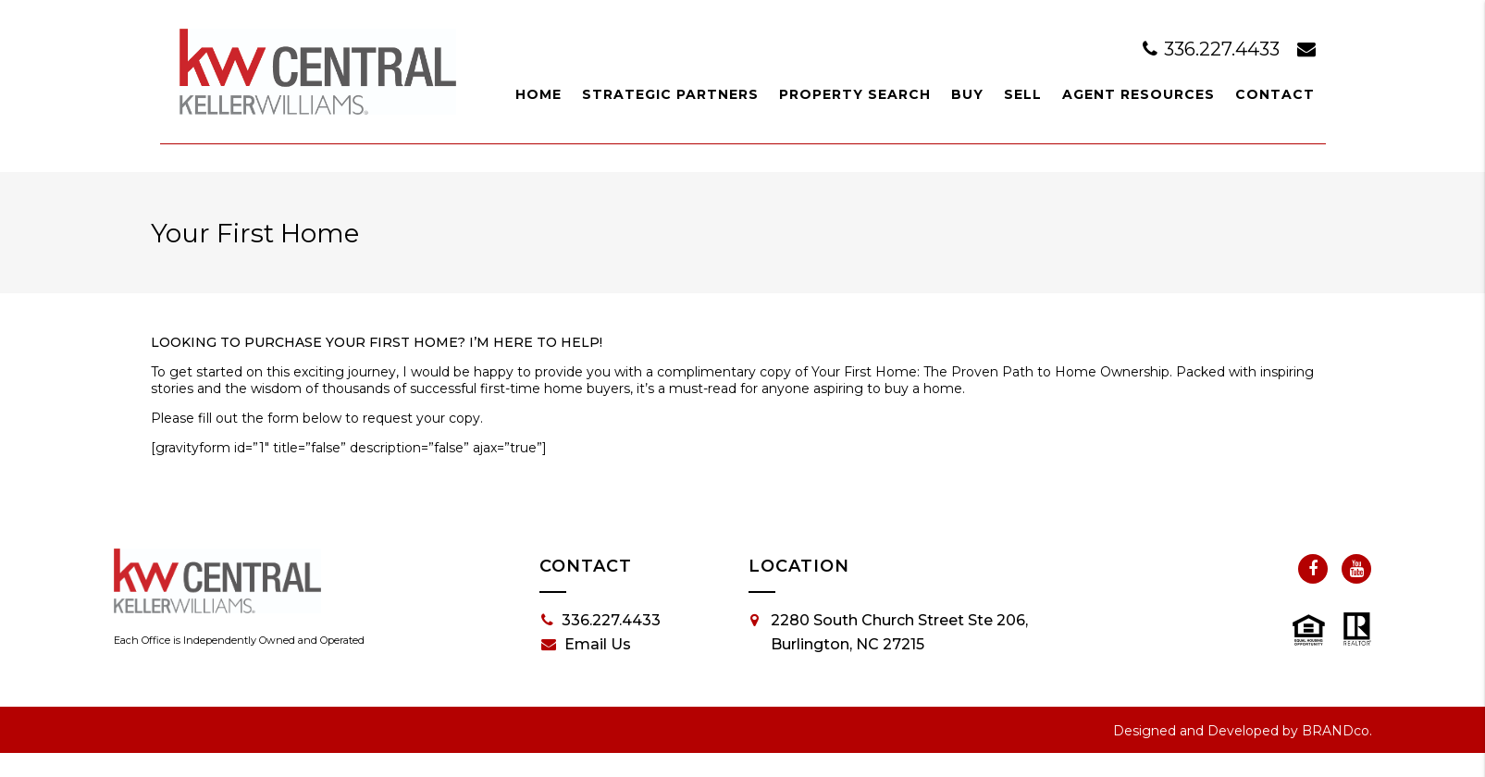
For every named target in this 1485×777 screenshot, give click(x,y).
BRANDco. (1337, 730)
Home (538, 94)
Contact (1275, 94)
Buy (967, 94)
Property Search (855, 94)
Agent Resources (1138, 94)
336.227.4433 (1213, 49)
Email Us (586, 645)
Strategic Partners (670, 94)
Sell (1023, 94)
